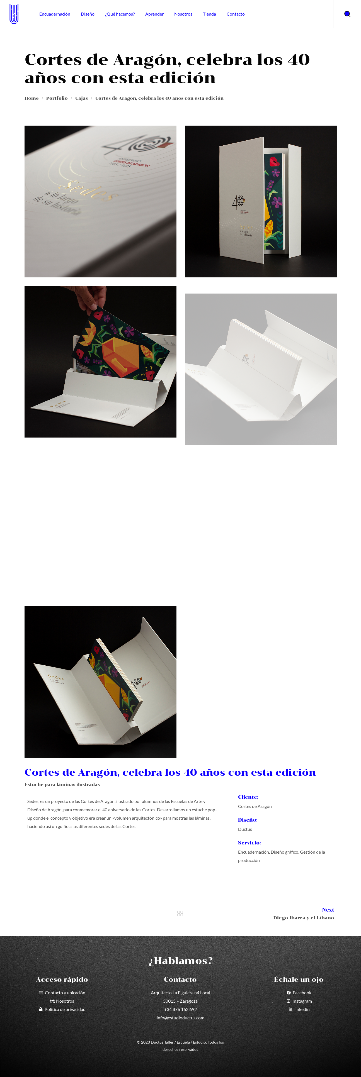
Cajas (81, 98)
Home (32, 98)
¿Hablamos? (181, 960)
